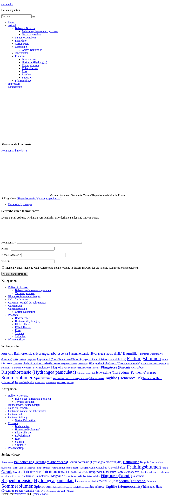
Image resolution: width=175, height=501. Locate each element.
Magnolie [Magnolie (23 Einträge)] (57, 371)
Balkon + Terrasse (25, 28)
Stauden (26, 74)
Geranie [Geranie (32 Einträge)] (6, 367)
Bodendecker (29, 59)
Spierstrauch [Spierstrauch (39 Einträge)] (43, 382)
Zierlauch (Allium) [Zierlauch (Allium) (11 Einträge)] (65, 386)
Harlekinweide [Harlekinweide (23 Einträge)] (32, 367)
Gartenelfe (7, 4)
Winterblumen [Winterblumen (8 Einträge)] (51, 387)
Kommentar (8, 246)
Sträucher (27, 77)
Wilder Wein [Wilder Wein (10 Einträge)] (40, 386)
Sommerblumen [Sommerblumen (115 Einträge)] (17, 381)
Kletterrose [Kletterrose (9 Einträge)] (16, 372)
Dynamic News (39, 498)
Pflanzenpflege (23, 80)
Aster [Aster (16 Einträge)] (4, 357)
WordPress (20, 498)
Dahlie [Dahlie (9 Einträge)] (15, 363)
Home (11, 22)
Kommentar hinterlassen (14, 150)
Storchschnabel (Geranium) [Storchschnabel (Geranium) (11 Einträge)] (76, 382)
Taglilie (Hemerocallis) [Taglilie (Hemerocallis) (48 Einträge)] (123, 382)
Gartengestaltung (17, 312)
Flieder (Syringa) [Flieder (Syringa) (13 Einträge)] (79, 363)
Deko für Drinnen (18, 303)
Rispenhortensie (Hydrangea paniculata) (39, 198)
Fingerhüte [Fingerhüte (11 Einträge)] (31, 363)
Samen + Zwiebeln (25, 37)
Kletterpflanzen (30, 65)
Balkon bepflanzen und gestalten (40, 31)
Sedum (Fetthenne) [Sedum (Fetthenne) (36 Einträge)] (132, 376)
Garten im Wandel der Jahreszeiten (27, 306)
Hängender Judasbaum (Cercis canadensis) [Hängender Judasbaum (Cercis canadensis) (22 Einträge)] (114, 367)
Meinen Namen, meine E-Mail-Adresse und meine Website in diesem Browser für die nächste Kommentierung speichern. (72, 271)
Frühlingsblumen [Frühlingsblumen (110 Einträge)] (144, 362)
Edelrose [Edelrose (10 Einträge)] (22, 363)
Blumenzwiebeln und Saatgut (24, 300)
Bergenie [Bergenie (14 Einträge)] (144, 358)
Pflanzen (20, 56)
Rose (24, 71)
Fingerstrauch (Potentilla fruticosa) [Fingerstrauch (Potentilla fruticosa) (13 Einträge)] (54, 363)
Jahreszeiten (21, 52)
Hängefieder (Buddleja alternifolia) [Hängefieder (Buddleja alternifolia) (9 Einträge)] (74, 368)
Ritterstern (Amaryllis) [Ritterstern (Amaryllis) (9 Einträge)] (86, 377)
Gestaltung (21, 46)
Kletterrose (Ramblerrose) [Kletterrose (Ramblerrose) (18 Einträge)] (36, 371)
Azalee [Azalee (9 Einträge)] (10, 358)
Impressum (14, 83)
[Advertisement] (87, 115)
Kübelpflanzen (30, 68)
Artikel (12, 25)
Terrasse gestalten (31, 34)
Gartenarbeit (22, 43)
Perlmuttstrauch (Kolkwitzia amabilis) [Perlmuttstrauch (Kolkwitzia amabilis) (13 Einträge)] (82, 371)
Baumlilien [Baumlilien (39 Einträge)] (131, 357)
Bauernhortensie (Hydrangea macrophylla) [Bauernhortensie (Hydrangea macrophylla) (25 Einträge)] (95, 357)
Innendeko (21, 40)
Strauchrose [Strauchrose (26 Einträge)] (96, 382)
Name (5, 252)
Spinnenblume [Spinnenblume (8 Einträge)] (58, 383)
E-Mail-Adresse (11, 259)
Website (5, 265)
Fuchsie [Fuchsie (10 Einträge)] (164, 363)
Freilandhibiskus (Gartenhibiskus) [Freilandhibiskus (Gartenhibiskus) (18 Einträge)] (107, 363)
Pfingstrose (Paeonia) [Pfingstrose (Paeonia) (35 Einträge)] (116, 371)
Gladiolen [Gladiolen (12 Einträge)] (17, 367)
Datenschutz (15, 86)
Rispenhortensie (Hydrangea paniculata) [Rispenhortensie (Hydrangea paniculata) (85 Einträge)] (38, 376)
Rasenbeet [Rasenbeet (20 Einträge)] (138, 371)
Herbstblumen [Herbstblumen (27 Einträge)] (50, 367)
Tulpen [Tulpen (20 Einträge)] (19, 386)
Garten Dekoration (32, 49)
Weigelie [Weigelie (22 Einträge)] (28, 386)
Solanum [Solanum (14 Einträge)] (151, 376)
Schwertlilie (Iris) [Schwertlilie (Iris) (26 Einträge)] (106, 376)
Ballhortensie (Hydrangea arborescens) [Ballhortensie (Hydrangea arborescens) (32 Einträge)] (41, 357)
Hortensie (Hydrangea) (34, 62)
